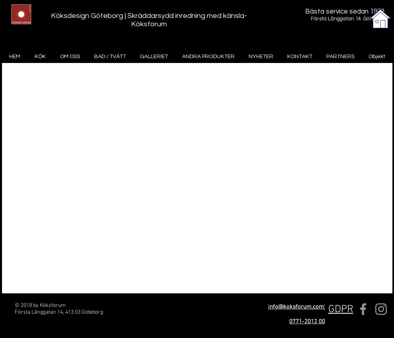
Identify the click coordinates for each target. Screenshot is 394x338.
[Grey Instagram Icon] (381, 309)
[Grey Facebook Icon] (363, 309)
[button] (340, 309)
